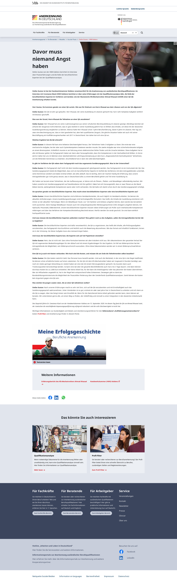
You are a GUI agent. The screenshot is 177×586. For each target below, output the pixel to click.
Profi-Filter (42, 314)
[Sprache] (115, 33)
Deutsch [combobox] (127, 33)
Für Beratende (53, 32)
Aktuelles (62, 39)
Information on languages (70, 576)
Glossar (122, 515)
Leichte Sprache (122, 9)
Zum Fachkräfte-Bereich (42, 513)
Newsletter (123, 506)
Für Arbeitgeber (69, 32)
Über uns (123, 520)
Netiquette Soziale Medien (43, 576)
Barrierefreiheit (93, 576)
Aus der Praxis (72, 39)
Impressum (109, 576)
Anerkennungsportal (38, 39)
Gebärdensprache (138, 9)
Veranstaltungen (126, 496)
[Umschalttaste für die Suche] (142, 34)
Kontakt (122, 501)
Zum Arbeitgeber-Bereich (101, 513)
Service (81, 32)
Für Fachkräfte (38, 32)
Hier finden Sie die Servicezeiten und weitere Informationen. (58, 550)
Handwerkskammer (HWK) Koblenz (105, 381)
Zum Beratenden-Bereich (72, 513)
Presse (122, 511)
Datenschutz (123, 576)
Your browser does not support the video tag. (69, 342)
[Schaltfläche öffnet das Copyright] (85, 426)
